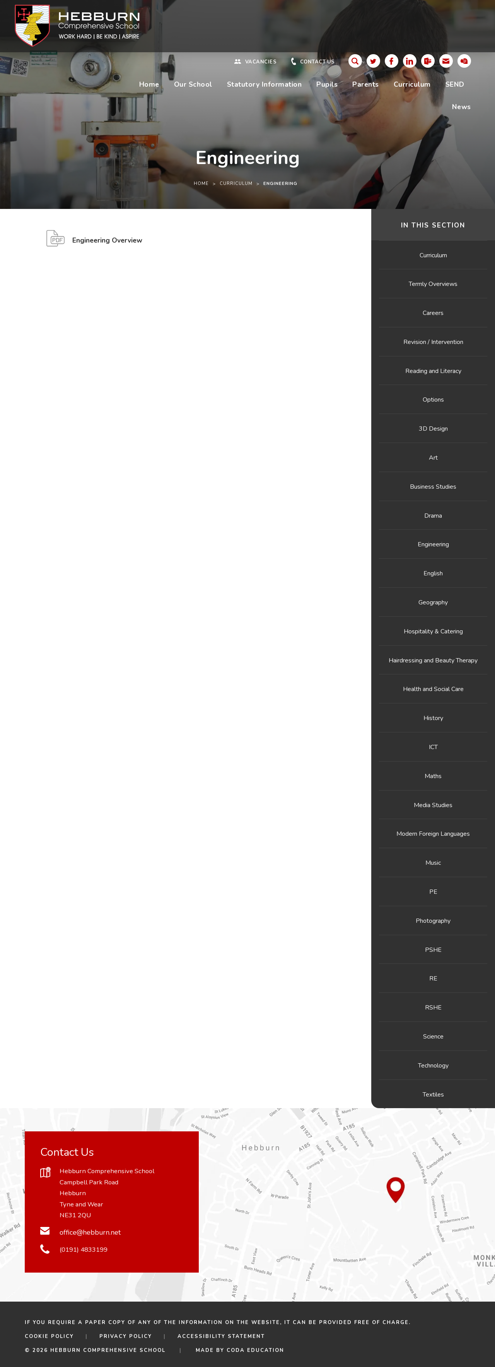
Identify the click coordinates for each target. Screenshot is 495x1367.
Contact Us (317, 62)
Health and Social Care (433, 689)
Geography (433, 602)
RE (433, 978)
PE (433, 892)
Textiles (433, 1094)
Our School (193, 84)
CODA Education (255, 1350)
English (433, 573)
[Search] (355, 61)
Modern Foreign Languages (433, 834)
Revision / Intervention (433, 342)
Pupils (327, 84)
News (461, 106)
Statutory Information (264, 84)
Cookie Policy (49, 1336)
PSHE (433, 950)
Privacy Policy (125, 1336)
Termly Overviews (433, 284)
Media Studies (433, 805)
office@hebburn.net (90, 1232)
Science (433, 1036)
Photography (433, 921)
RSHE (433, 1007)
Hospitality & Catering (433, 631)
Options (433, 399)
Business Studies (433, 486)
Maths (433, 776)
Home (149, 84)
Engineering (433, 544)
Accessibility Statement (221, 1336)
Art (433, 457)
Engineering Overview (107, 242)
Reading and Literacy (433, 371)
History (433, 718)
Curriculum (412, 84)
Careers (433, 313)
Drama (433, 516)
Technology (433, 1065)
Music (433, 863)
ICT (433, 747)
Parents (365, 84)
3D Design (433, 428)
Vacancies (261, 62)
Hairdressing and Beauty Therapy (433, 660)
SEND (455, 84)
